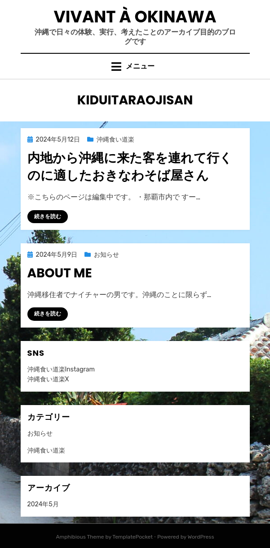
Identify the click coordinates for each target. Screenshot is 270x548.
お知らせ (106, 255)
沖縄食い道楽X (48, 379)
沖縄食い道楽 (115, 139)
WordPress (201, 537)
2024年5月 (43, 504)
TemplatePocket (132, 537)
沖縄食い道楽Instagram (61, 369)
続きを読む (47, 216)
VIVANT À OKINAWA (135, 16)
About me (59, 273)
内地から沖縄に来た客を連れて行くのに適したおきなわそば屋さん (129, 166)
